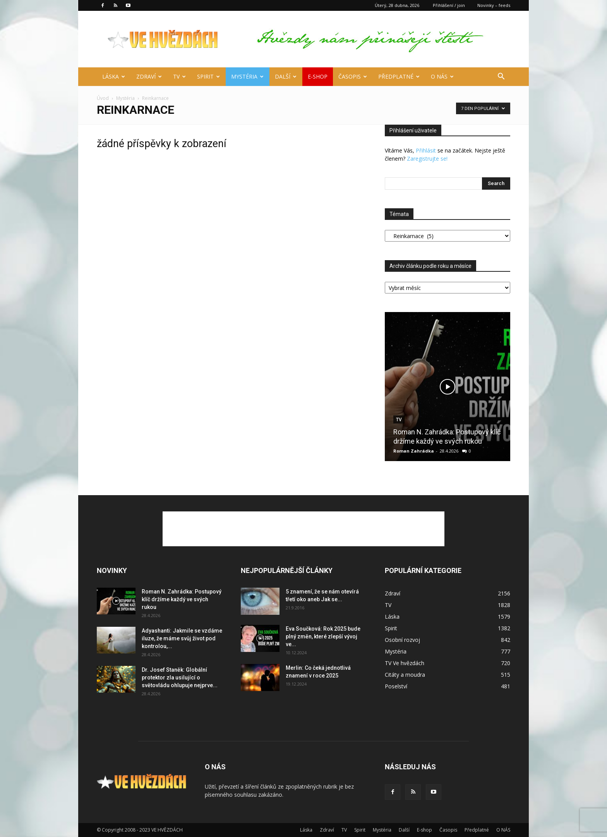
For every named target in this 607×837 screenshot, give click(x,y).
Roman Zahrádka (413, 451)
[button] (501, 77)
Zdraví (149, 76)
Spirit (208, 76)
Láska (113, 76)
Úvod (103, 98)
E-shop (318, 76)
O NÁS (442, 76)
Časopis (352, 76)
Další (286, 76)
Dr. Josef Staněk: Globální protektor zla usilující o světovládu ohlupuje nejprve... (180, 677)
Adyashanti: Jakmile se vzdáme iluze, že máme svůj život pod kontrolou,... (182, 638)
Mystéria (247, 76)
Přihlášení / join (449, 5)
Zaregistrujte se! (427, 158)
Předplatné (399, 76)
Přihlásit (426, 150)
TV (179, 76)
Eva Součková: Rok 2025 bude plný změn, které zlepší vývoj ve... (323, 636)
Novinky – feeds (493, 5)
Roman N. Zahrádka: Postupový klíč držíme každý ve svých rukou (181, 599)
